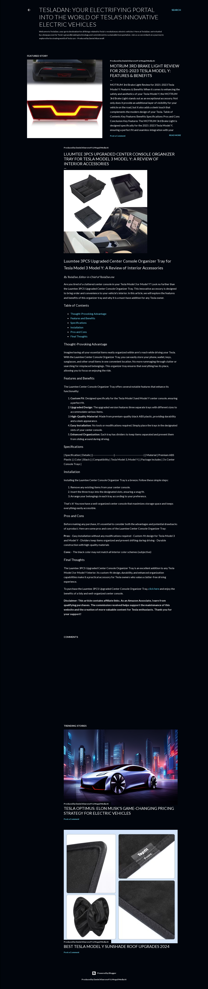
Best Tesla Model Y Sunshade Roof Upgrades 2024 (116, 946)
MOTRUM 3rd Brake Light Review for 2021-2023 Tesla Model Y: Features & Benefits (144, 70)
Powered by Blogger (104, 973)
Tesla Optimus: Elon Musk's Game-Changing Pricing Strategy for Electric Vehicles (119, 810)
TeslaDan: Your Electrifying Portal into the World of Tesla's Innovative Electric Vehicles (98, 17)
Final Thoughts (78, 336)
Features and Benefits (82, 318)
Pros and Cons (78, 331)
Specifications (78, 322)
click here (153, 588)
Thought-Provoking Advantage (88, 313)
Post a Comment (118, 136)
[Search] (176, 10)
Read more (175, 135)
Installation (76, 327)
